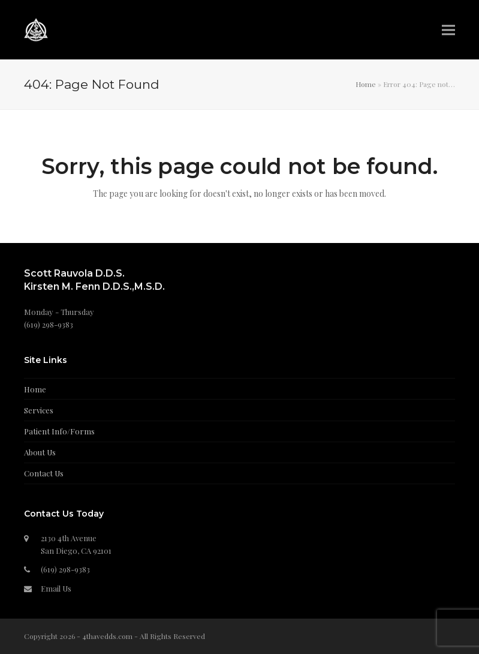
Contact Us (44, 473)
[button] (448, 30)
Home (366, 84)
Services (38, 410)
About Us (40, 452)
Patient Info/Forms (59, 431)
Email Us (56, 588)
